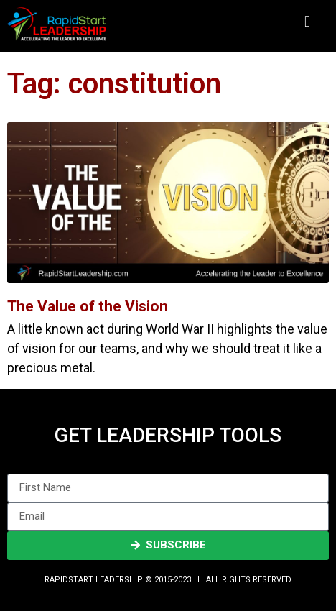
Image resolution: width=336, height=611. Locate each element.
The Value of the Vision (87, 306)
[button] (307, 22)
